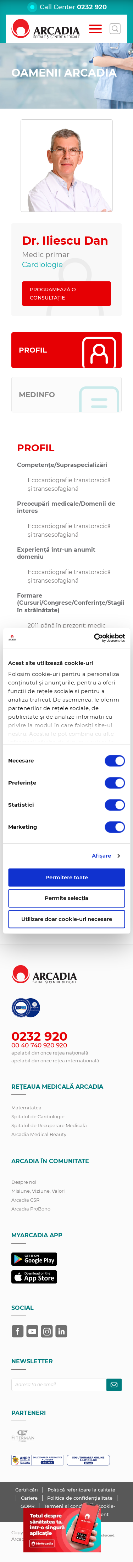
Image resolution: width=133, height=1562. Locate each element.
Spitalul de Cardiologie (38, 1116)
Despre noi (24, 1182)
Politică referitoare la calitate (81, 1490)
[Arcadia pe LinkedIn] (61, 1331)
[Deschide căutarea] (115, 29)
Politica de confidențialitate (80, 1498)
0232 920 (92, 7)
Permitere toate (66, 877)
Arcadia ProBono (30, 1209)
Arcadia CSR (25, 1200)
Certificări (27, 1490)
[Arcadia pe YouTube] (32, 1331)
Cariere (30, 1498)
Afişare (101, 855)
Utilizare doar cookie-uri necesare (66, 919)
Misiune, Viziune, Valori (38, 1191)
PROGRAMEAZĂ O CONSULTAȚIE (53, 293)
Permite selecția (66, 898)
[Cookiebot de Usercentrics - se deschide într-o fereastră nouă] (95, 637)
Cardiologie (42, 264)
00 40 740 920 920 (39, 1045)
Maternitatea (26, 1107)
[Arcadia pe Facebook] (17, 1331)
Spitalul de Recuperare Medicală (49, 1125)
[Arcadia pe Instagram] (46, 1331)
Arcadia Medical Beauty (38, 1134)
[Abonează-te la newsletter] (114, 1385)
